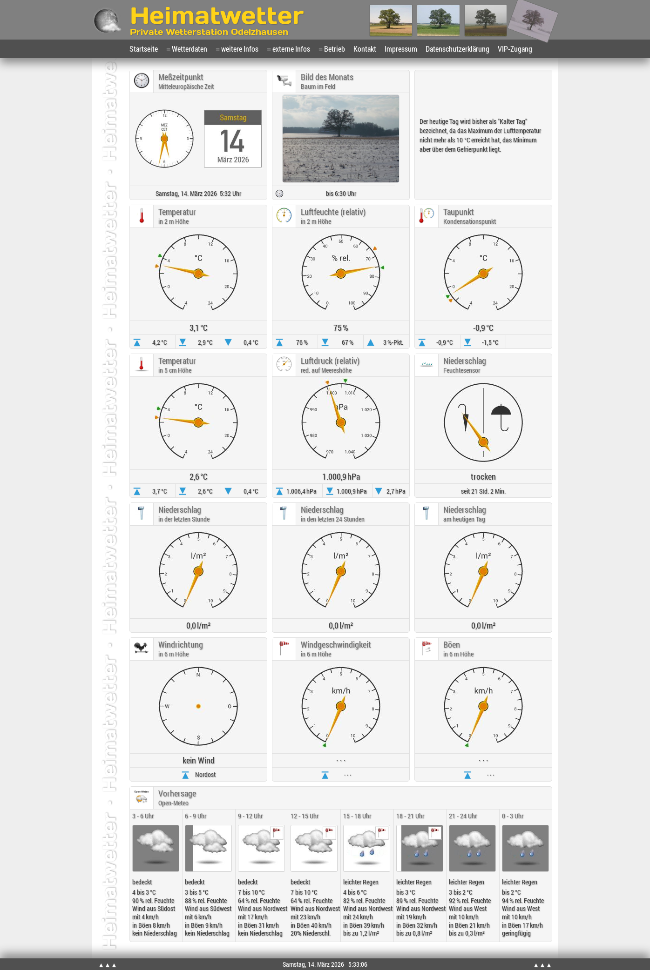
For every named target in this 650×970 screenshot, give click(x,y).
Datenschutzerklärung (457, 49)
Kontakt (364, 49)
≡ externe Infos (288, 49)
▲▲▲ (107, 964)
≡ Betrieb (331, 49)
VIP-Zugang (515, 49)
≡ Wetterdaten (186, 49)
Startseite (143, 49)
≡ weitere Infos (237, 49)
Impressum (401, 49)
